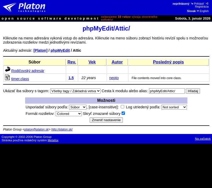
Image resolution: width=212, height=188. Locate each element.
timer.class (20, 79)
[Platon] (40, 50)
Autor (117, 62)
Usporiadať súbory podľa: (56, 107)
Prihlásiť (197, 3)
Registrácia (202, 5)
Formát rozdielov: (54, 113)
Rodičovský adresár (27, 71)
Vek (92, 62)
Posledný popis (168, 62)
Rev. (71, 62)
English (202, 11)
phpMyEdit (60, 50)
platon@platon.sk (36, 129)
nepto (114, 78)
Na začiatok (203, 138)
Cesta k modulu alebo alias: (125, 91)
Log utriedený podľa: (156, 107)
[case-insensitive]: (106, 107)
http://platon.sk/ (61, 129)
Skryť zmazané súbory (104, 113)
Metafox (53, 140)
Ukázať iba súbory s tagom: (26, 91)
